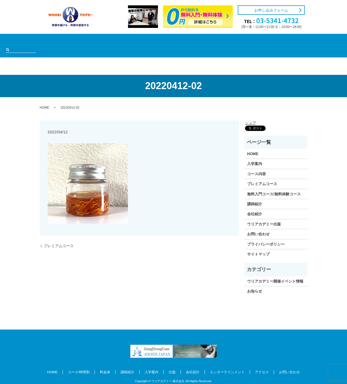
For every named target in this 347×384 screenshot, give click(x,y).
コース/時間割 (75, 41)
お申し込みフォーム (271, 10)
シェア (250, 114)
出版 (166, 41)
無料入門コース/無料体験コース (274, 186)
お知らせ (254, 283)
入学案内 (146, 41)
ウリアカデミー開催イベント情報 (275, 273)
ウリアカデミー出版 (264, 216)
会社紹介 (186, 41)
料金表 (100, 41)
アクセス (255, 41)
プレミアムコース (59, 238)
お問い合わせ (258, 226)
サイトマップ (258, 246)
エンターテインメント (220, 41)
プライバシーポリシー (266, 236)
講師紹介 (122, 41)
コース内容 (256, 166)
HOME (49, 41)
